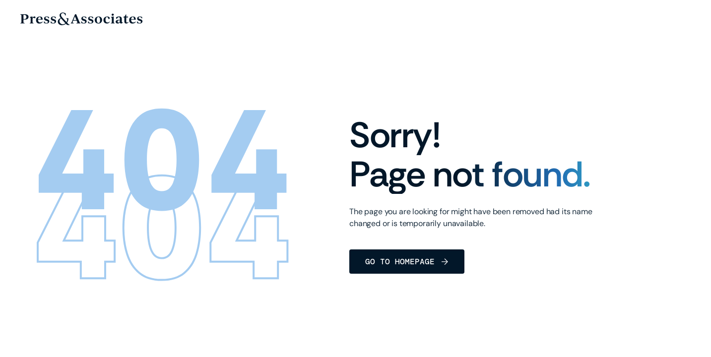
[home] (81, 19)
